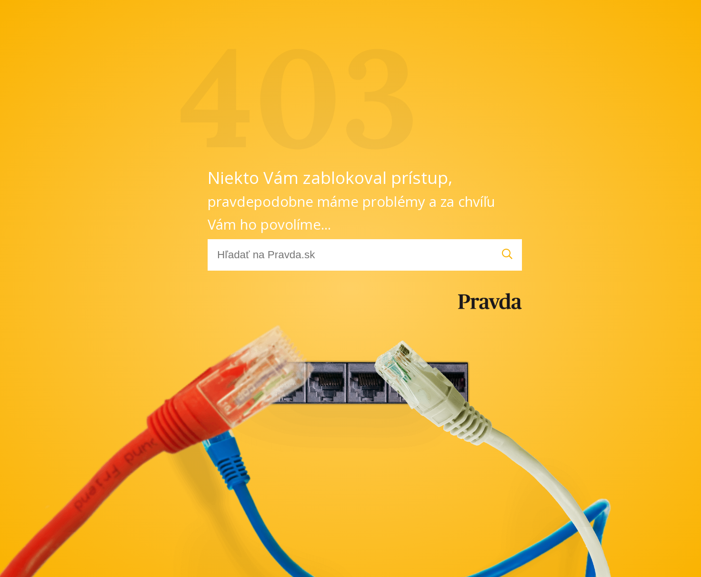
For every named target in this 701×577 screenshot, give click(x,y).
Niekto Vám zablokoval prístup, (351, 200)
